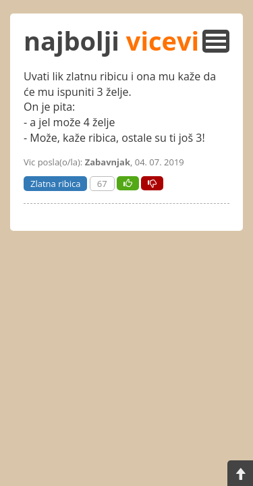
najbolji (111, 40)
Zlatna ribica (55, 184)
